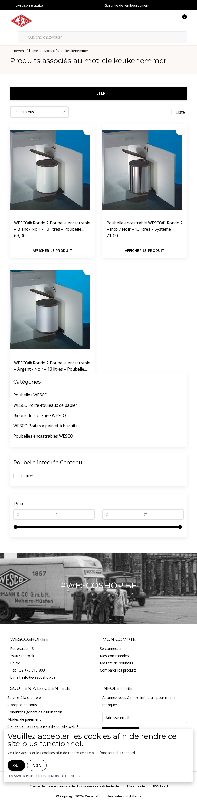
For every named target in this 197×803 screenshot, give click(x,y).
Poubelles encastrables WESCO (43, 436)
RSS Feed (160, 786)
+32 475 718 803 (31, 670)
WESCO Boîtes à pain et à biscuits (45, 426)
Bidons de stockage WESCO (39, 415)
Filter (99, 93)
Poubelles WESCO (30, 395)
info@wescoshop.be (39, 677)
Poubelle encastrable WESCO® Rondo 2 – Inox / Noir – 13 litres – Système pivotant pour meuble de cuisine (144, 226)
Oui (16, 765)
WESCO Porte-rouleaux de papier (45, 405)
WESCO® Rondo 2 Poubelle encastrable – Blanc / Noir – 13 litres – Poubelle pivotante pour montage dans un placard (52, 226)
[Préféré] (87, 130)
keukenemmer (76, 50)
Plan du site (136, 786)
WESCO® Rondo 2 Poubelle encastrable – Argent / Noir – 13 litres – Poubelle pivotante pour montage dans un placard (52, 366)
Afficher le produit (52, 250)
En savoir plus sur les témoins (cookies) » (45, 776)
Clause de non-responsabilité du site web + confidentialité (74, 786)
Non (37, 765)
